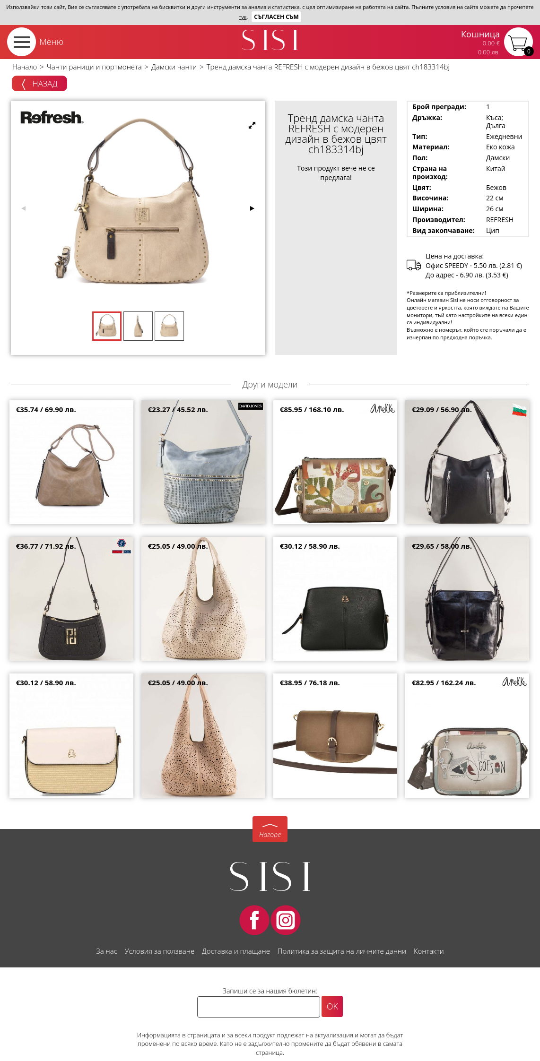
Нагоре (270, 834)
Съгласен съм (276, 17)
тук (242, 16)
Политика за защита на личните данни (342, 951)
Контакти (429, 951)
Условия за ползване (159, 951)
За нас (106, 951)
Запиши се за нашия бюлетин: (270, 990)
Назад (39, 84)
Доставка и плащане (236, 951)
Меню (51, 41)
